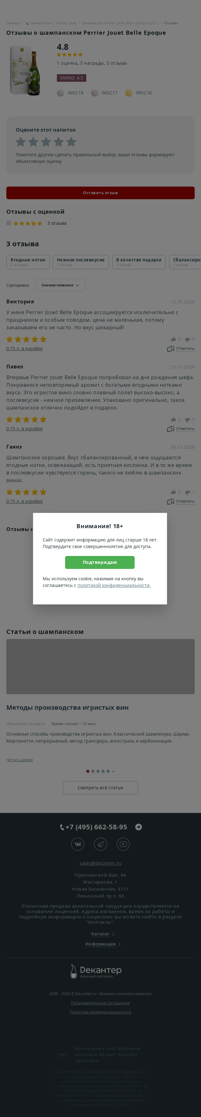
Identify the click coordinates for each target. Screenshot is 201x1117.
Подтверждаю (100, 562)
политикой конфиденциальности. (114, 585)
